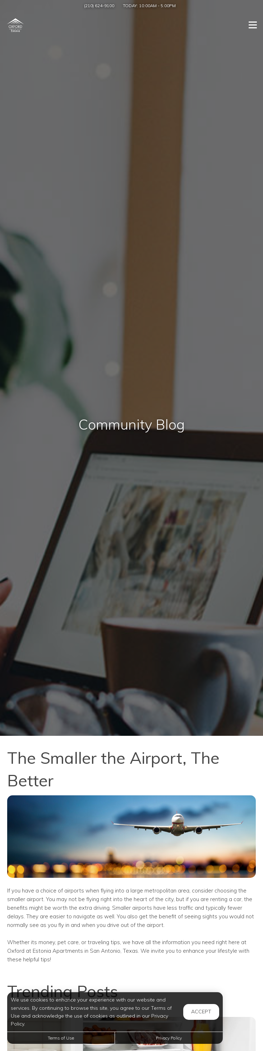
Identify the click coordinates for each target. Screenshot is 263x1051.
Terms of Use (61, 1038)
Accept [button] (201, 1011)
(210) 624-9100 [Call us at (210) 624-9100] (99, 5)
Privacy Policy (169, 1038)
